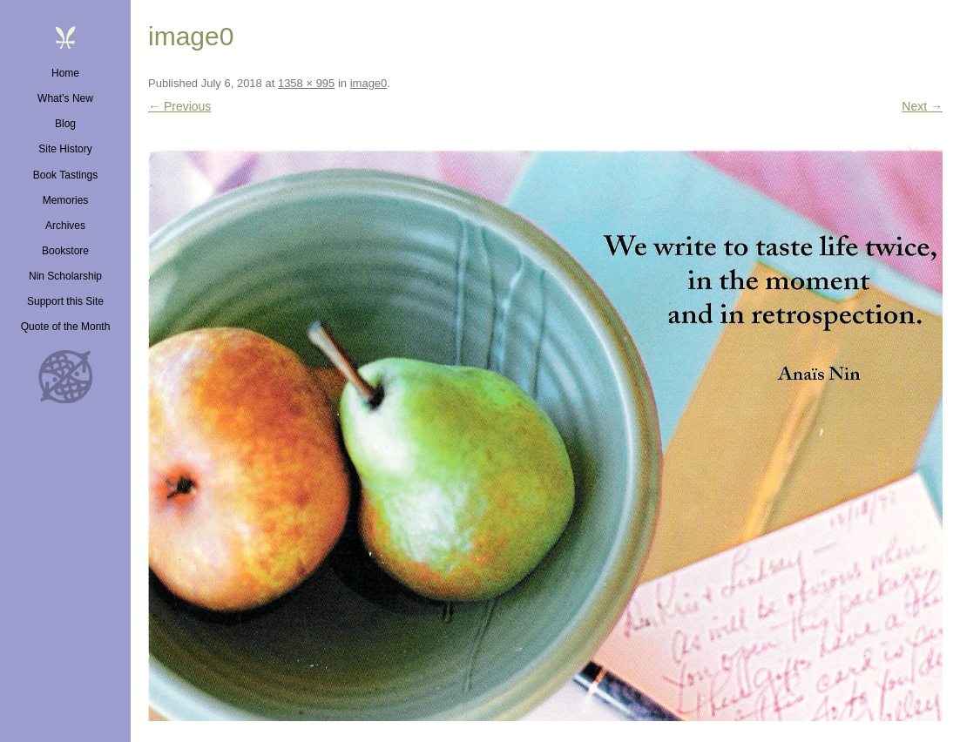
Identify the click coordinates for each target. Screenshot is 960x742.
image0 (369, 83)
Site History (64, 149)
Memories (66, 200)
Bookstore (65, 251)
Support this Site (65, 301)
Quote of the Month (66, 326)
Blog (65, 124)
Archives (65, 225)
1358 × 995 (306, 83)
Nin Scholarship (65, 276)
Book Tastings (65, 175)
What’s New (65, 98)
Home (65, 73)
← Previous (179, 106)
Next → (922, 106)
